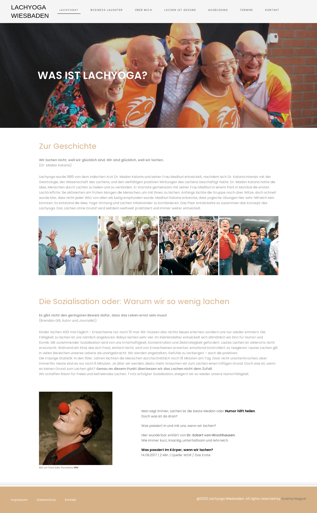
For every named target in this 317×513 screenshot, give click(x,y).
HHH (75, 467)
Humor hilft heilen (240, 411)
